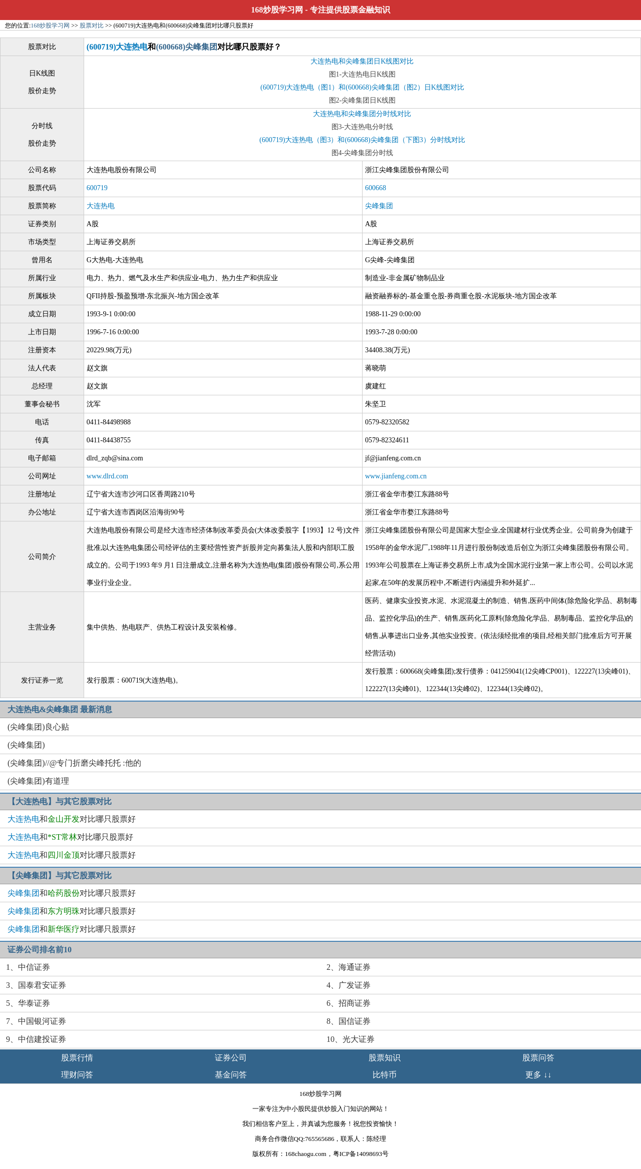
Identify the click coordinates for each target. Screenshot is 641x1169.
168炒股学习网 (277, 10)
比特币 (385, 1074)
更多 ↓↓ (538, 1074)
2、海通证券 (349, 967)
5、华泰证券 (28, 1003)
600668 (375, 188)
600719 (97, 188)
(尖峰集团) (26, 745)
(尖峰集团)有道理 (38, 781)
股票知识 (385, 1057)
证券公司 (231, 1057)
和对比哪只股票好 (72, 819)
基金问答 (231, 1074)
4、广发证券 (349, 985)
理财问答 (77, 1074)
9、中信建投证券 (36, 1039)
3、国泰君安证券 (36, 985)
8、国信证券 (349, 1021)
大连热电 (101, 206)
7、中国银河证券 (36, 1021)
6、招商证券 (349, 1003)
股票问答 (538, 1057)
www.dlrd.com (107, 476)
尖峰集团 (379, 206)
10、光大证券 (351, 1039)
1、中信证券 (28, 967)
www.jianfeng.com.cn (396, 476)
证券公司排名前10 (40, 949)
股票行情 (77, 1057)
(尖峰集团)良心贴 (38, 727)
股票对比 (92, 25)
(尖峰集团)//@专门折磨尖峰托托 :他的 (74, 763)
